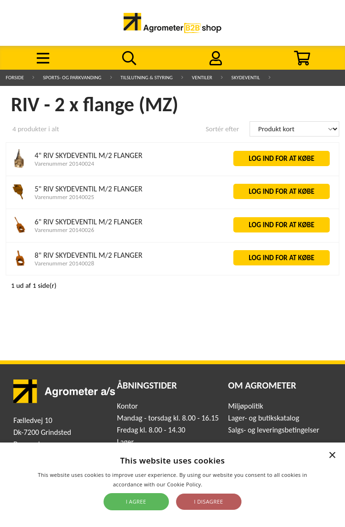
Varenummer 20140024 (64, 163)
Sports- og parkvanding (72, 77)
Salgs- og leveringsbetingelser (273, 429)
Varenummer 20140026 (64, 229)
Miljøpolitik (245, 406)
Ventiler (202, 77)
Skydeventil (245, 77)
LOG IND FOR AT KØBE (281, 158)
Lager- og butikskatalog (263, 417)
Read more (218, 484)
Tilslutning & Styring (147, 77)
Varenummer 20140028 (64, 263)
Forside (15, 77)
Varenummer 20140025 (64, 196)
